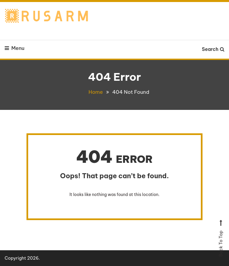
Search (213, 49)
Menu (14, 48)
